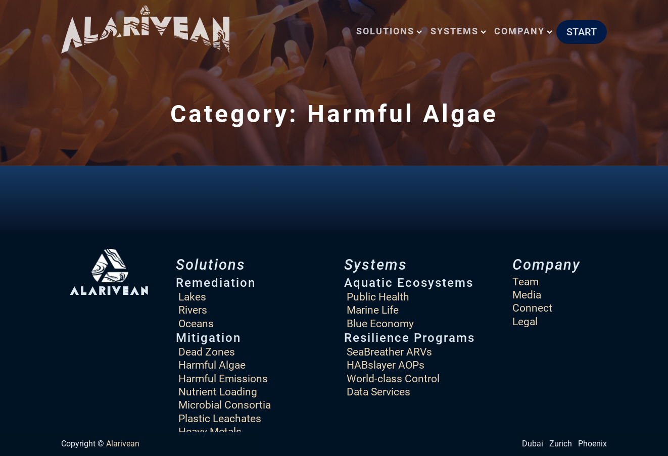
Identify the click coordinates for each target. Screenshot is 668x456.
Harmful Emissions (223, 378)
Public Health (378, 296)
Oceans (196, 323)
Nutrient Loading (217, 391)
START (581, 32)
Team (525, 281)
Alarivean (122, 443)
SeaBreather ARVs (389, 351)
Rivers (192, 309)
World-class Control (393, 378)
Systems (458, 31)
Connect (532, 307)
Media (526, 294)
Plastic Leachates (219, 418)
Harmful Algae (212, 365)
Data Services (378, 391)
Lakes (192, 296)
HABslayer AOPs (385, 365)
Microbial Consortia (224, 404)
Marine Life (373, 309)
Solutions (389, 31)
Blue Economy (380, 323)
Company (523, 31)
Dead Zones (206, 351)
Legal (525, 321)
